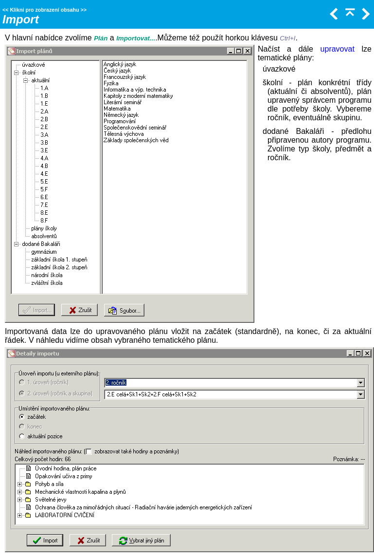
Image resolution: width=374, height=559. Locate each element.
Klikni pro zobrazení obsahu (44, 10)
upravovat (338, 49)
